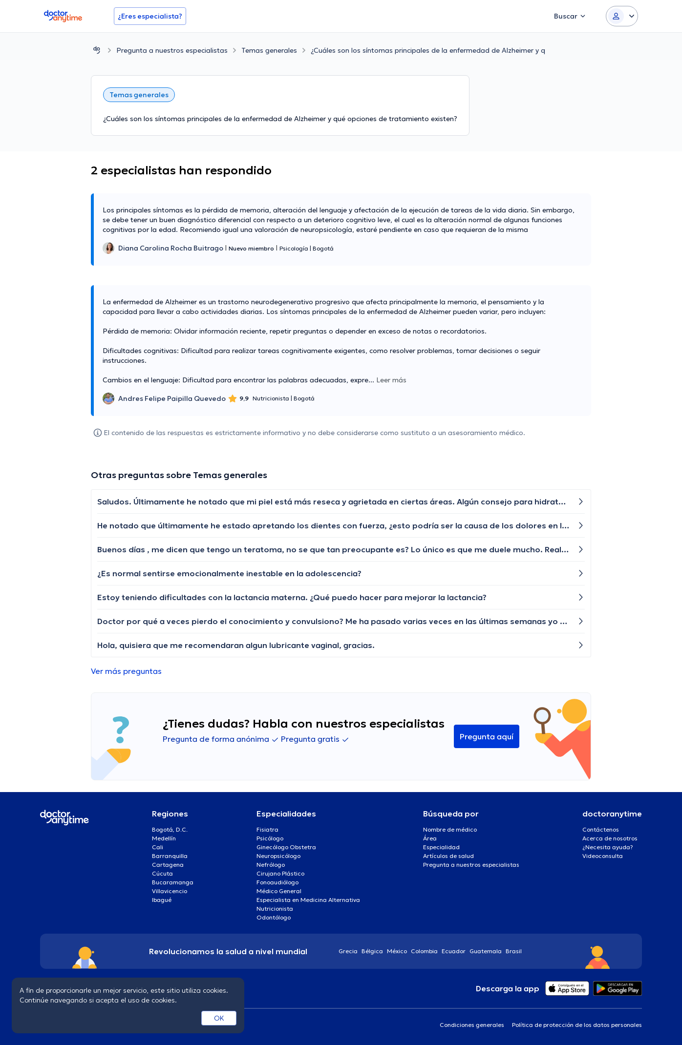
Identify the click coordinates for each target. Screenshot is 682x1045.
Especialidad (441, 847)
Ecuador (454, 951)
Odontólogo (273, 917)
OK (219, 1018)
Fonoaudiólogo (277, 882)
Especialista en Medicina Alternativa (308, 899)
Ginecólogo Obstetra (286, 847)
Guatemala (485, 951)
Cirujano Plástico (280, 873)
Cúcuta (162, 873)
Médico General (278, 891)
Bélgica (372, 951)
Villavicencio (169, 891)
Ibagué (161, 899)
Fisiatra (267, 829)
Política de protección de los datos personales (577, 1024)
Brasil (514, 951)
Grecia (348, 951)
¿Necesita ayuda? (607, 847)
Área (430, 838)
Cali (157, 847)
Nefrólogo (270, 864)
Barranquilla (170, 855)
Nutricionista (274, 908)
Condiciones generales (472, 1024)
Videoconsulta (602, 855)
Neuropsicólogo (278, 855)
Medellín (164, 838)
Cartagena (168, 864)
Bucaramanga (172, 882)
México (397, 951)
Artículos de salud (448, 855)
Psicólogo (269, 838)
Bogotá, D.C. (170, 829)
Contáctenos (600, 829)
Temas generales (269, 50)
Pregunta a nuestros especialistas (172, 50)
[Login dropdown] (622, 16)
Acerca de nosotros (610, 838)
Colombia (424, 951)
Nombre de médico (450, 829)
